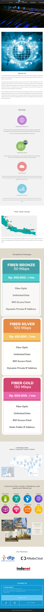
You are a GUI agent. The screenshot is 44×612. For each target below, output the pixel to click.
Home (10, 2)
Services (24, 2)
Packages (33, 2)
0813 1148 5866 (31, 608)
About (17, 2)
